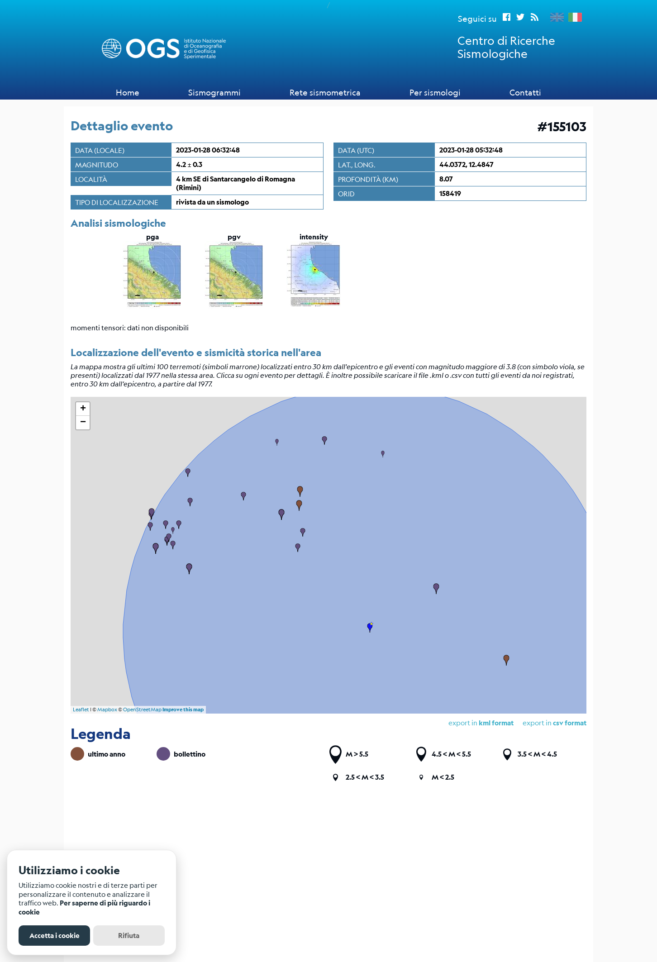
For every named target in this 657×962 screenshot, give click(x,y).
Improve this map (183, 709)
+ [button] (83, 409)
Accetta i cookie (54, 935)
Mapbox (107, 709)
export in (554, 722)
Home (127, 92)
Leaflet (81, 709)
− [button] (83, 422)
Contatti (525, 92)
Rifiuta (128, 935)
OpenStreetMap (142, 709)
